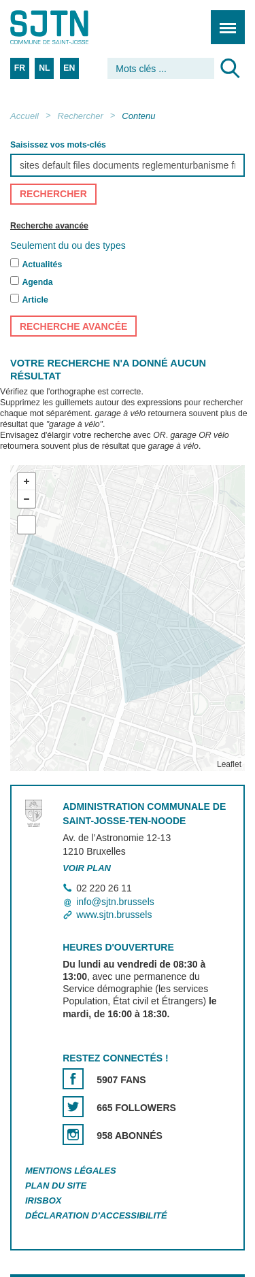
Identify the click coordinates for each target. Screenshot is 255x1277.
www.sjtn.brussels (114, 914)
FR (19, 68)
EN (69, 68)
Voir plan (87, 868)
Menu (223, 20)
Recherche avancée (49, 226)
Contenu (138, 116)
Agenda (37, 283)
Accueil (24, 116)
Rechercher (80, 116)
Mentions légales (70, 1171)
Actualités (42, 265)
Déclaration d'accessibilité (96, 1215)
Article (35, 300)
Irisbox (43, 1200)
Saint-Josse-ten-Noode (68, 27)
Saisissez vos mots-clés (58, 145)
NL (44, 68)
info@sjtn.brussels (115, 901)
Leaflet (229, 765)
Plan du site (55, 1185)
